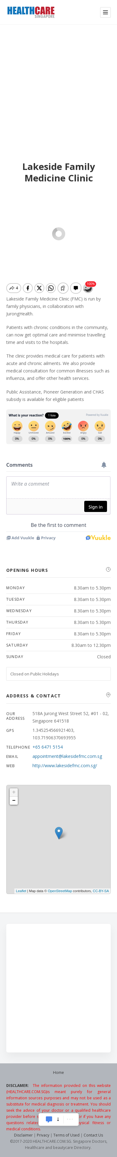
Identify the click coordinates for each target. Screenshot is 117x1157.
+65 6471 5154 (47, 747)
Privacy (43, 1135)
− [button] (14, 800)
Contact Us (93, 1135)
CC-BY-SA (101, 891)
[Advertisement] (58, 86)
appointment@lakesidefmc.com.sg (67, 756)
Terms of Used (66, 1135)
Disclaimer (23, 1135)
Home (58, 1072)
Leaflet (21, 891)
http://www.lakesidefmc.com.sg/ (64, 765)
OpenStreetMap (60, 891)
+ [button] (14, 792)
